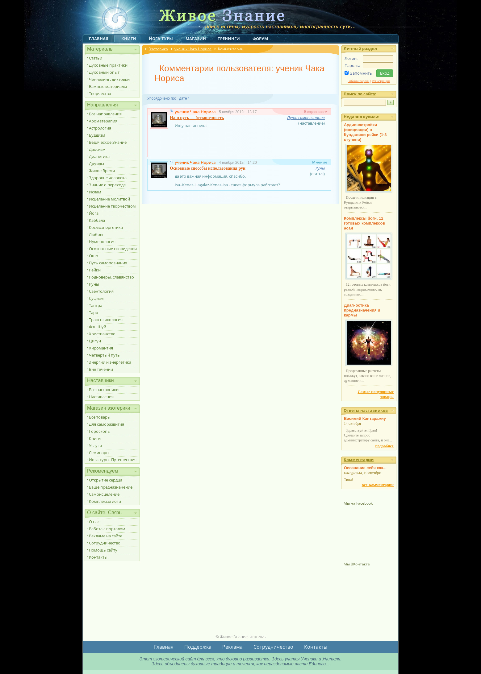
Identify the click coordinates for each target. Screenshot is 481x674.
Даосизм (97, 149)
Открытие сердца (105, 480)
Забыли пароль (359, 81)
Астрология (100, 128)
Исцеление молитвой (109, 199)
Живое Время (102, 170)
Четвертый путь (104, 355)
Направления (102, 104)
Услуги (95, 445)
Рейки (95, 270)
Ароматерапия (103, 121)
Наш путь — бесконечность (197, 117)
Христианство (102, 334)
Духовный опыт (104, 72)
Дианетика (99, 156)
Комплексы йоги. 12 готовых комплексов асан (364, 223)
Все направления (105, 114)
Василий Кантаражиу (365, 418)
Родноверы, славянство (111, 277)
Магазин (196, 38)
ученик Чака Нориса (192, 49)
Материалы (100, 49)
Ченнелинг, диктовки (109, 79)
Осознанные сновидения (113, 248)
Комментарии (359, 459)
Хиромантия (101, 348)
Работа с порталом (107, 528)
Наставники (100, 380)
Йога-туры (161, 38)
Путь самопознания (108, 263)
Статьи (95, 58)
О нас (94, 521)
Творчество (100, 93)
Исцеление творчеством (112, 206)
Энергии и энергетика (110, 362)
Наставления (101, 396)
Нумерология (102, 241)
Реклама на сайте (105, 536)
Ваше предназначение (110, 487)
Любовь (97, 234)
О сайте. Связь (104, 512)
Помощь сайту (103, 550)
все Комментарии (378, 484)
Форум (260, 38)
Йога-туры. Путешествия (112, 459)
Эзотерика (158, 49)
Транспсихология (106, 319)
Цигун (95, 341)
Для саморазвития (106, 424)
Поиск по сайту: (360, 94)
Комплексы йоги (105, 501)
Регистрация (381, 81)
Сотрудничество (104, 543)
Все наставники (104, 389)
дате (183, 98)
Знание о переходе (107, 185)
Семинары (99, 452)
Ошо (93, 255)
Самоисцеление (104, 494)
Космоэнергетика (106, 227)
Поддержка (197, 646)
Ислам (95, 192)
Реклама (232, 646)
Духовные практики (108, 65)
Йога (93, 213)
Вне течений (101, 369)
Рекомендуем (102, 470)
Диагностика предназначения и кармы (362, 310)
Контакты (98, 557)
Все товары (100, 417)
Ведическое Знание (108, 142)
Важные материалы (108, 86)
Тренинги (229, 38)
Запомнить (361, 73)
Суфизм (96, 298)
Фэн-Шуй (97, 326)
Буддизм (97, 135)
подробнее (384, 446)
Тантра (95, 305)
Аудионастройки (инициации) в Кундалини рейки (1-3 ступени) (365, 132)
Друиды (96, 163)
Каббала (97, 220)
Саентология (101, 291)
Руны (94, 284)
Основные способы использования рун (207, 168)
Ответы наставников (366, 410)
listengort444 (353, 473)
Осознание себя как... (365, 467)
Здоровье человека (108, 177)
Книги (128, 38)
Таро (93, 312)
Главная (98, 38)
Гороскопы (100, 431)
